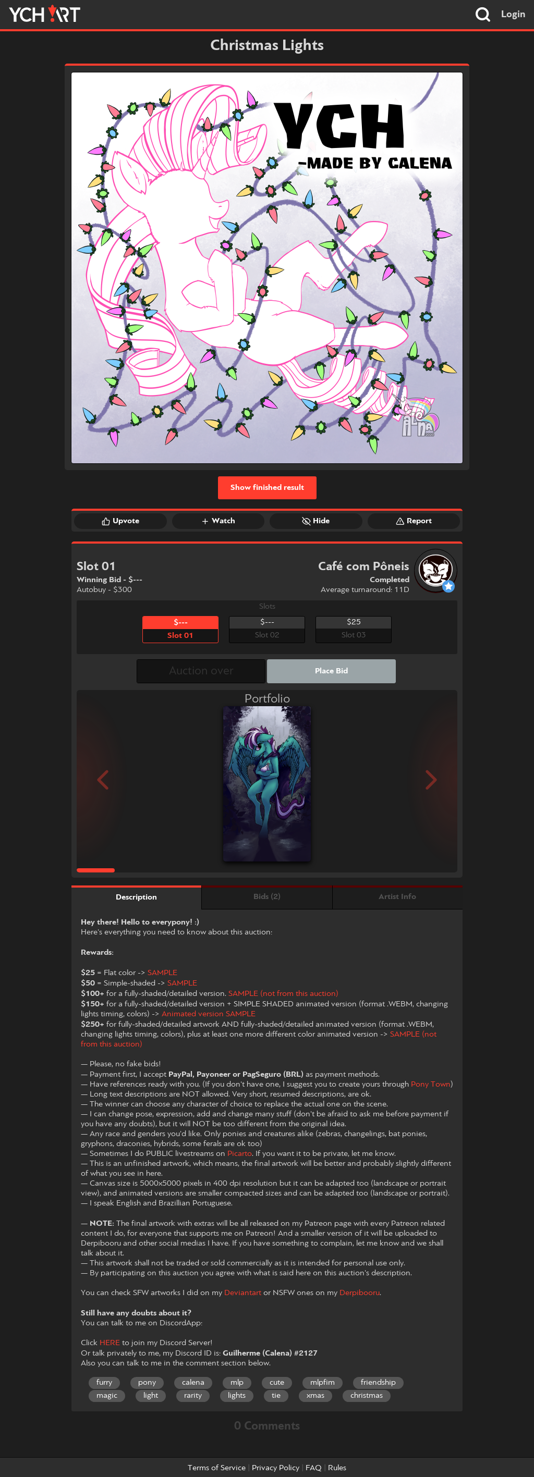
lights (237, 1396)
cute (277, 1382)
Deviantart (242, 1293)
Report (414, 521)
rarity (193, 1396)
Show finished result (267, 488)
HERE (110, 1343)
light (150, 1396)
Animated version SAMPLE (209, 1014)
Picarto (239, 1154)
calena (193, 1382)
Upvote (120, 521)
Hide (316, 521)
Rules (337, 1468)
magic (106, 1396)
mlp (237, 1382)
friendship (378, 1382)
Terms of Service (217, 1468)
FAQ (314, 1468)
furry (104, 1382)
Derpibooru (359, 1293)
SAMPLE (162, 973)
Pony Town (431, 1084)
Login (513, 14)
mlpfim (322, 1382)
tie (276, 1396)
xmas (315, 1396)
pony (147, 1382)
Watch (218, 521)
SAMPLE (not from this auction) (283, 994)
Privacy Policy (275, 1468)
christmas (366, 1396)
